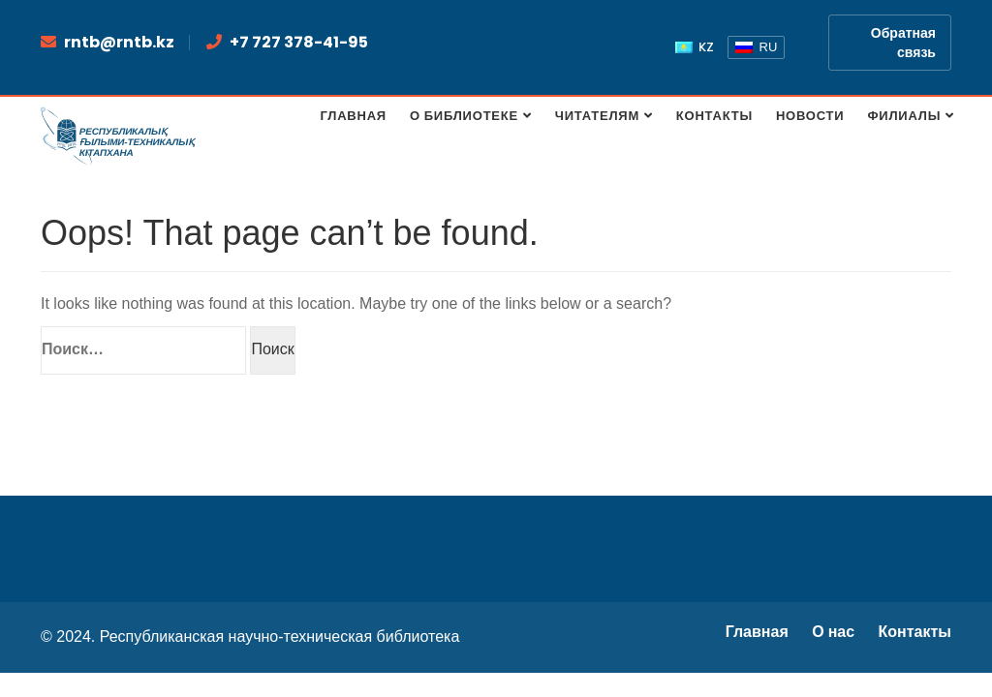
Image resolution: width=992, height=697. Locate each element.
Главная (757, 632)
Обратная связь (903, 42)
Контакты (915, 632)
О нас (833, 632)
